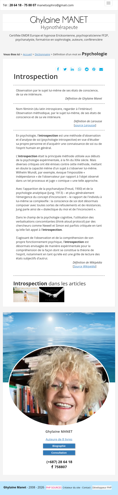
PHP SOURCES (54, 487)
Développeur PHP (102, 487)
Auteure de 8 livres (59, 439)
